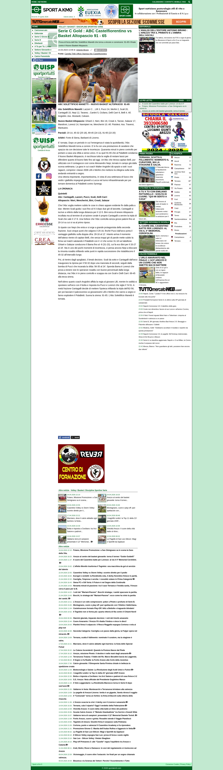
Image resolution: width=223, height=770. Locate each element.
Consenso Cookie (172, 764)
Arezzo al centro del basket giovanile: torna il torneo (163, 111)
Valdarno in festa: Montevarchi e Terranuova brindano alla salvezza (102, 689)
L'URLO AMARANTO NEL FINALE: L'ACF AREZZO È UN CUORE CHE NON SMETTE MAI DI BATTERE (153, 261)
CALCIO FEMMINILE (148, 254)
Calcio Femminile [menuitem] (41, 56)
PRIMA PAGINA (146, 154)
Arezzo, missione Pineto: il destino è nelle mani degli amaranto (101, 653)
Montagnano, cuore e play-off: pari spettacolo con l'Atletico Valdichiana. (105, 605)
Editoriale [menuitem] (37, 33)
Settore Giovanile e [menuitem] (41, 50)
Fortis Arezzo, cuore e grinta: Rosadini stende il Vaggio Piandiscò (102, 719)
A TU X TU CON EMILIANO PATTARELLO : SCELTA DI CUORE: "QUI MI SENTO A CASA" (153, 195)
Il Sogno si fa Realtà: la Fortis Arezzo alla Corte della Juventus (100, 660)
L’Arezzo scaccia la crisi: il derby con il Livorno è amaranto (99, 702)
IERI (188, 100)
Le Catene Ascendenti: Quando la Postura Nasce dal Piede (99, 650)
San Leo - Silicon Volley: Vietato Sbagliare (91, 738)
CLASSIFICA (176, 154)
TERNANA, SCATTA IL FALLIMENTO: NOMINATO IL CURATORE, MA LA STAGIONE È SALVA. (154, 161)
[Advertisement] (165, 76)
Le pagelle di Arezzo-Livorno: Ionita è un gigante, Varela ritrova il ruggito (105, 693)
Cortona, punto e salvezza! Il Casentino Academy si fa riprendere (102, 725)
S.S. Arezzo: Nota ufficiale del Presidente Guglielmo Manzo (99, 679)
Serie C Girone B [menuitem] (40, 37)
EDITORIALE (145, 27)
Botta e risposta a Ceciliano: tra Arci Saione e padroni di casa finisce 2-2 (105, 676)
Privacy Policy (185, 764)
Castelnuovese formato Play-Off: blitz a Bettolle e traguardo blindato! (103, 608)
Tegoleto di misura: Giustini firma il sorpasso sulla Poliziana (99, 722)
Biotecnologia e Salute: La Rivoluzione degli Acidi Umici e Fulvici (102, 670)
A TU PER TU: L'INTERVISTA (152, 188)
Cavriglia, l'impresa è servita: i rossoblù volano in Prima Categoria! (102, 579)
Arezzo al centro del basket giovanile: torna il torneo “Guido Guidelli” (103, 556)
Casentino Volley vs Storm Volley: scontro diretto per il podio (100, 573)
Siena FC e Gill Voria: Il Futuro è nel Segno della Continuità (99, 582)
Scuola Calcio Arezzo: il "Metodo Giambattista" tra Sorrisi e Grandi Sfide (105, 712)
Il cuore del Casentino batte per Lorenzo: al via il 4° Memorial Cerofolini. (105, 560)
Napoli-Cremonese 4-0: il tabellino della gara (159, 306)
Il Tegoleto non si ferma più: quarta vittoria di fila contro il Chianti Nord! (104, 612)
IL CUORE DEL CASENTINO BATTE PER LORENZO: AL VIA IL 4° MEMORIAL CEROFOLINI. (153, 230)
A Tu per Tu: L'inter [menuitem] (41, 46)
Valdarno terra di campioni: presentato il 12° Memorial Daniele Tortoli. (104, 715)
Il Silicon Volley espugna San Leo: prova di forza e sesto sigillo (101, 735)
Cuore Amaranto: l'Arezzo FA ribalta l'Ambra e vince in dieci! (100, 621)
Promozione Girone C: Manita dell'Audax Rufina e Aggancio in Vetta (103, 728)
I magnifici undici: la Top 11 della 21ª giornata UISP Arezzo (99, 673)
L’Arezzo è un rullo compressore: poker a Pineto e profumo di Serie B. (104, 602)
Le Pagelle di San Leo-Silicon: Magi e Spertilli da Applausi (98, 732)
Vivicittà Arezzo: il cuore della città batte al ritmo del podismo (100, 709)
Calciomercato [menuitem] (39, 30)
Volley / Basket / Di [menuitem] (41, 53)
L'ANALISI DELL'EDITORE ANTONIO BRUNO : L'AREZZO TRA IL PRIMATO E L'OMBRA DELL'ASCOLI (163, 32)
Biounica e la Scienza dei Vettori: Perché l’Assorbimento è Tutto (101, 761)
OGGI (181, 100)
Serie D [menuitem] (36, 40)
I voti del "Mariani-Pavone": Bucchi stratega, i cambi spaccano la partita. (105, 592)
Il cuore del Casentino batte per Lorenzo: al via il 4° (163, 104)
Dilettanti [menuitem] (37, 43)
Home (35, 27)
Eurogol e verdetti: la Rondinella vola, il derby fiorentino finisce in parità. (105, 576)
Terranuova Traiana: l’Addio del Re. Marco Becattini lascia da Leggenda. (105, 657)
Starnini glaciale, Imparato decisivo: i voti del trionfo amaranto (100, 618)
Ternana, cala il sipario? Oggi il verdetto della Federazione (99, 706)
